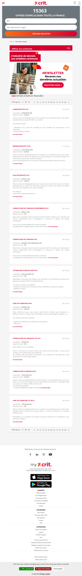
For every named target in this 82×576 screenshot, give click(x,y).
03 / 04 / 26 (66, 338)
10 (25, 102)
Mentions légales (41, 535)
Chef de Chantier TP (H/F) (23, 400)
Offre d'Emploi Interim (41, 557)
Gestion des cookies (41, 548)
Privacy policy (45, 574)
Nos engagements (41, 495)
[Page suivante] (68, 102)
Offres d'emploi (41, 493)
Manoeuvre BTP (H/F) (22, 146)
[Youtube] (50, 454)
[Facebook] (30, 454)
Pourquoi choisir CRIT (41, 515)
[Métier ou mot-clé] (41, 21)
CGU (41, 537)
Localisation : (22, 113)
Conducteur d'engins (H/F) (24, 371)
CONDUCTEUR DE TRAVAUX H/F (25, 239)
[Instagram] (43, 454)
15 (51, 102)
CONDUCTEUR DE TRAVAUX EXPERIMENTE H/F (31, 208)
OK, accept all (26, 569)
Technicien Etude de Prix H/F (25, 270)
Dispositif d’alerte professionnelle (41, 542)
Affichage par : (16, 102)
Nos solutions (41, 518)
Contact (41, 506)
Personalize (58, 569)
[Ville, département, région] (41, 27)
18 (59, 102)
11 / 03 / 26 (66, 146)
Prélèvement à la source (41, 550)
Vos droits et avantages (41, 500)
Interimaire (40, 527)
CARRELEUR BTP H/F (21, 109)
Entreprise (41, 510)
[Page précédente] (34, 102)
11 (40, 102)
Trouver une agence (41, 529)
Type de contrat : (21, 115)
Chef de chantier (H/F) (22, 303)
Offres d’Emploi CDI (41, 559)
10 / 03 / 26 (66, 175)
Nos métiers (41, 512)
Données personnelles (41, 540)
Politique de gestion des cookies (41, 545)
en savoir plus (17, 134)
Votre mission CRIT (41, 498)
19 (62, 102)
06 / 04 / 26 (66, 270)
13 (46, 102)
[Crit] (37, 454)
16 (54, 102)
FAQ (41, 523)
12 (43, 102)
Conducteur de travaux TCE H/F (27, 338)
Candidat (41, 490)
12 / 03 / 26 (66, 109)
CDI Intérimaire (41, 503)
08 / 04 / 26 (66, 208)
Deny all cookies (43, 569)
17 (57, 102)
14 (48, 102)
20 (29, 102)
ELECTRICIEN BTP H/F (21, 175)
